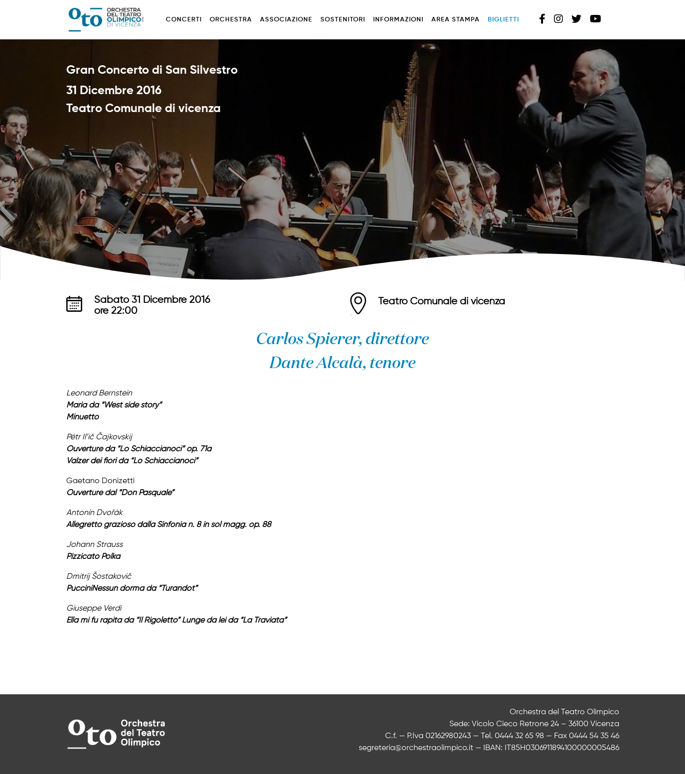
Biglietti (503, 19)
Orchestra (231, 19)
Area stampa (455, 19)
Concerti (184, 19)
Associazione (286, 19)
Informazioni (398, 19)
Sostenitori (342, 19)
